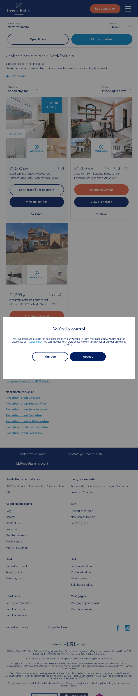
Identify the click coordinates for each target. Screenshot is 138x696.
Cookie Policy (35, 341)
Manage (50, 356)
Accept (88, 356)
